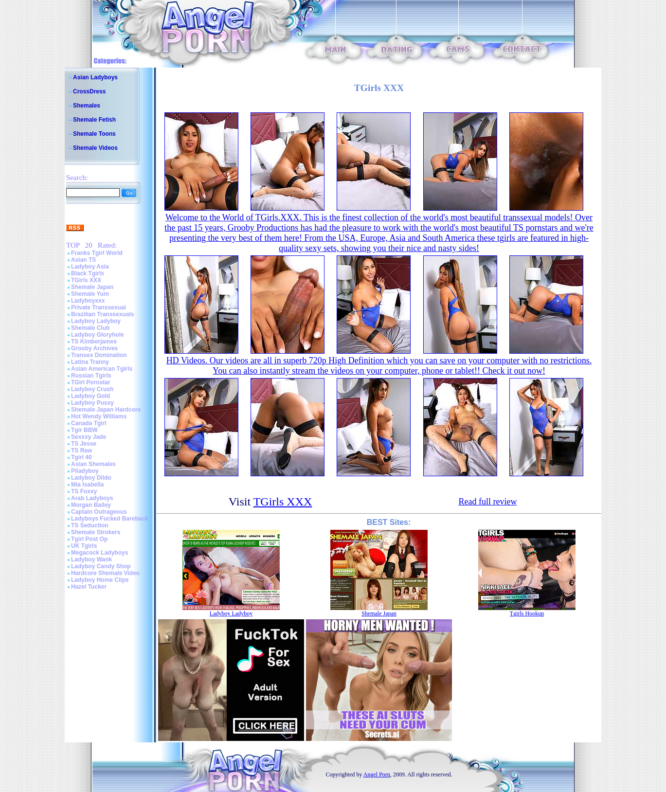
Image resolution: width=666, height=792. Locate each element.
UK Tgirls (84, 545)
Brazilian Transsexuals (102, 314)
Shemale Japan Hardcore (106, 409)
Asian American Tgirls (101, 368)
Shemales (86, 105)
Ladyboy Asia (90, 266)
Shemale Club (90, 327)
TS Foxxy (84, 491)
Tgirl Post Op (89, 539)
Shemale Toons (94, 133)
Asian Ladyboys (95, 77)
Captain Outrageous (99, 511)
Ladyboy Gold (90, 396)
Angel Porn (376, 774)
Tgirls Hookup (527, 613)
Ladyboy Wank (91, 559)
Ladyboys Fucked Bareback (109, 518)
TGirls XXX (86, 280)
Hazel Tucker (89, 586)
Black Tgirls (87, 273)
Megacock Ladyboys (99, 552)
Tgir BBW (84, 430)
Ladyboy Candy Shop (101, 566)
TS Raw (81, 450)
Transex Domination (99, 355)
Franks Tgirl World (97, 253)
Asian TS (83, 259)
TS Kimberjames (94, 341)
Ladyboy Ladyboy (96, 321)
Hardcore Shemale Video (105, 573)
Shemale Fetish (94, 119)
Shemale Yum (90, 293)
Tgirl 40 (81, 457)
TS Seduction (89, 525)
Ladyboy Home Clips (100, 579)
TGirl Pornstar (90, 382)
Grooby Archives (94, 348)
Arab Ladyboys (92, 498)
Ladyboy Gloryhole (97, 334)
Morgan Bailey (91, 505)
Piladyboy (85, 471)
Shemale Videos (95, 147)
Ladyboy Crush (92, 389)
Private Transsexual (98, 307)
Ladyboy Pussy (92, 402)
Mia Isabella (87, 484)
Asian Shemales (93, 464)
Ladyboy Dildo (91, 477)
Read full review (487, 501)
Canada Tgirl (89, 423)
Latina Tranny (90, 362)
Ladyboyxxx (88, 300)
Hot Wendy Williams (98, 416)
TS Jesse (83, 443)
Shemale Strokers (95, 532)
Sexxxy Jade (88, 436)
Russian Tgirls (91, 375)
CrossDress (89, 91)
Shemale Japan (92, 287)
